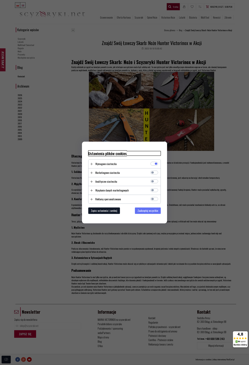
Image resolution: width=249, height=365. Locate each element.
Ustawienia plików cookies (107, 153)
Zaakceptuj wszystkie (148, 211)
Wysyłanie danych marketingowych (112, 190)
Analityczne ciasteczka (106, 181)
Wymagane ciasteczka (106, 164)
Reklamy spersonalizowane (108, 199)
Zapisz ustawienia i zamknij (104, 211)
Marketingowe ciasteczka (107, 173)
